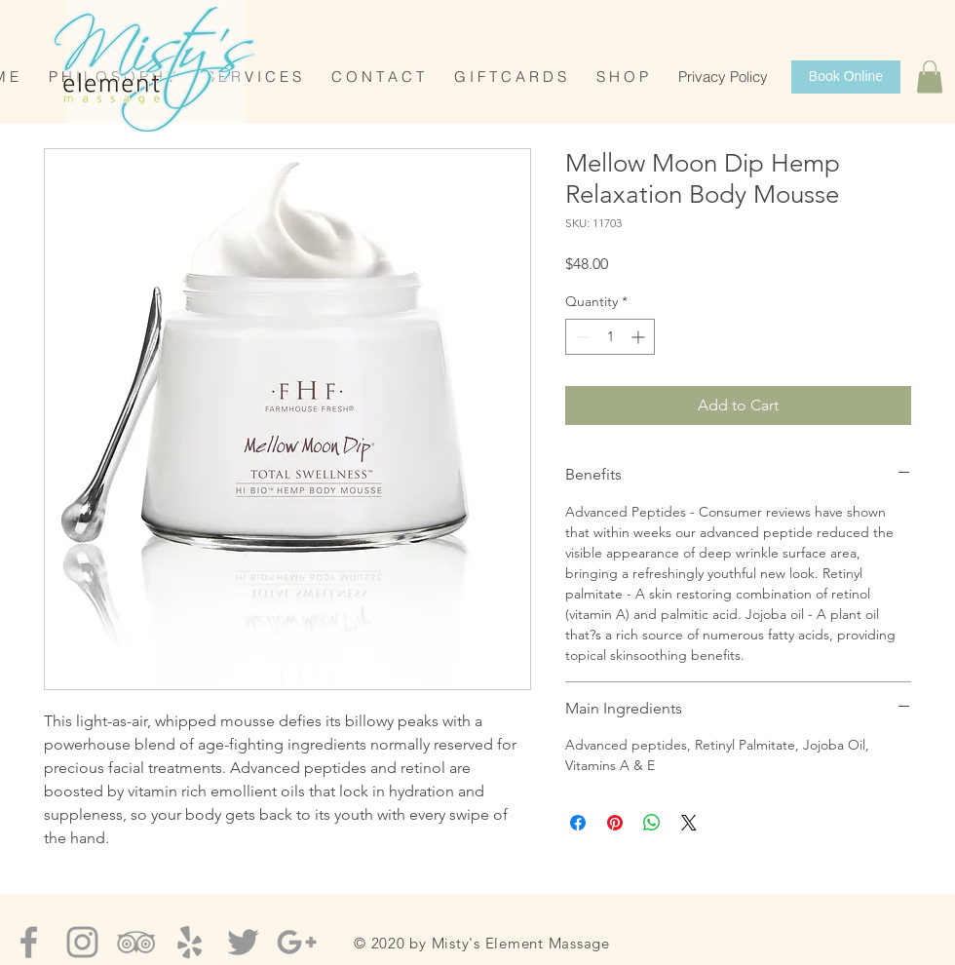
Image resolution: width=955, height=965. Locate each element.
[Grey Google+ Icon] (297, 942)
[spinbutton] (610, 337)
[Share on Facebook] (578, 822)
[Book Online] (845, 77)
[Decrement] (580, 337)
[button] (929, 76)
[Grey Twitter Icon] (243, 942)
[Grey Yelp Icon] (189, 942)
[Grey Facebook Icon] (29, 942)
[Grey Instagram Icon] (82, 942)
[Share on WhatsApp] (652, 822)
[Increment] (640, 337)
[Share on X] (689, 822)
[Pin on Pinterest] (615, 822)
